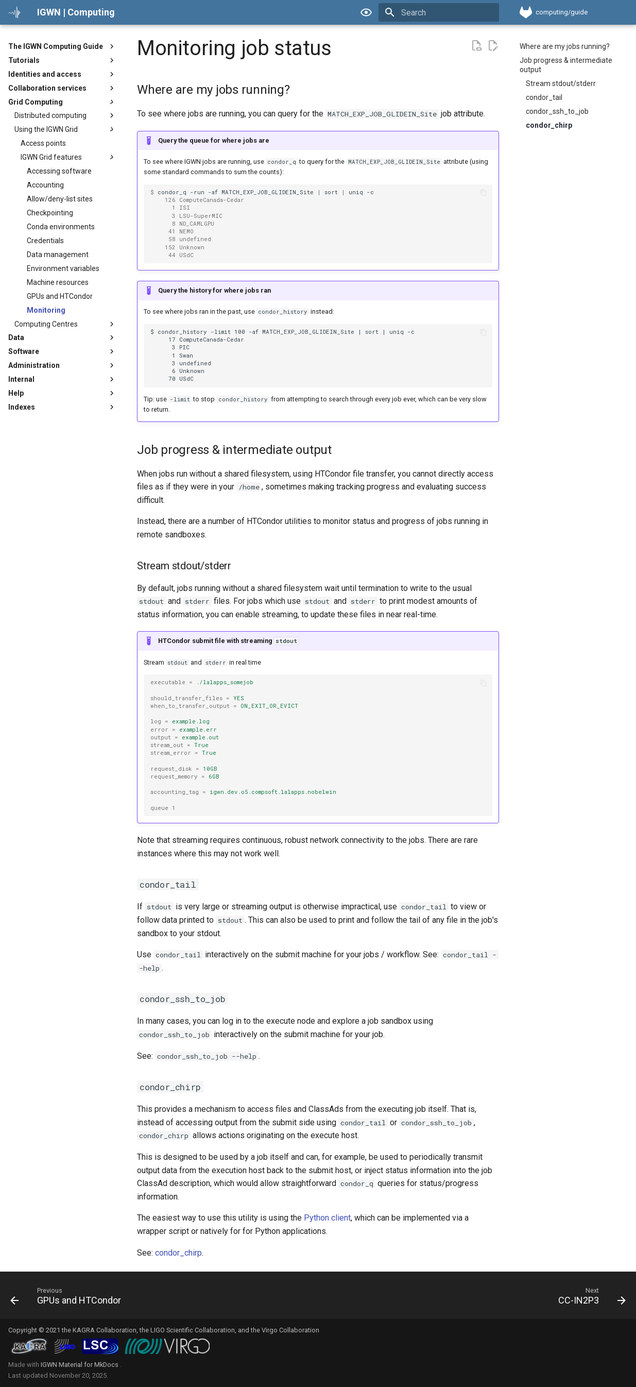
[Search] (439, 12)
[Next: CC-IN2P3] (589, 1298)
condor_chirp (178, 1253)
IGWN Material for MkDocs (80, 1364)
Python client (327, 1218)
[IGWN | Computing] (14, 12)
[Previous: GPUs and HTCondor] (68, 1298)
